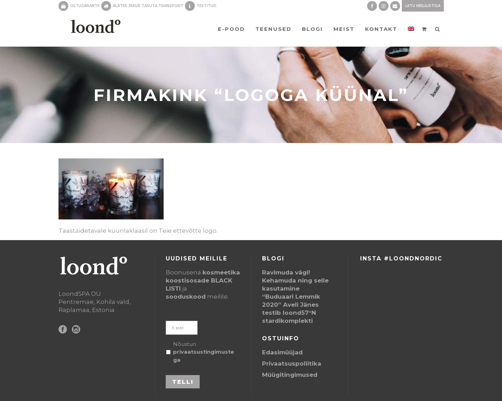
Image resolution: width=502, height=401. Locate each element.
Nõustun (203, 352)
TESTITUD (206, 6)
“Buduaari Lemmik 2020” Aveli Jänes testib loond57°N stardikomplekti (291, 308)
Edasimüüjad (282, 352)
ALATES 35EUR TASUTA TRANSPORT (148, 6)
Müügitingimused (289, 374)
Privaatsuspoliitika (291, 363)
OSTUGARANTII (84, 6)
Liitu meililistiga (422, 6)
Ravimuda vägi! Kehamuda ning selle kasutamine (295, 280)
